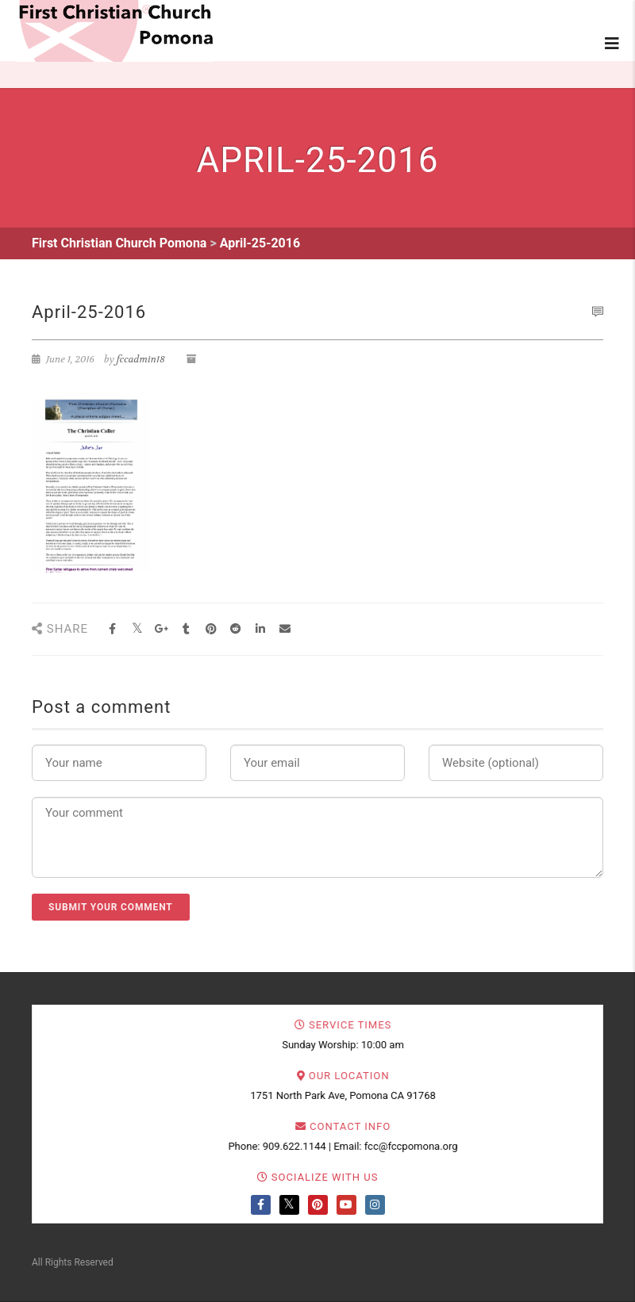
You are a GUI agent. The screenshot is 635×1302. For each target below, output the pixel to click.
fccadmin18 (141, 359)
